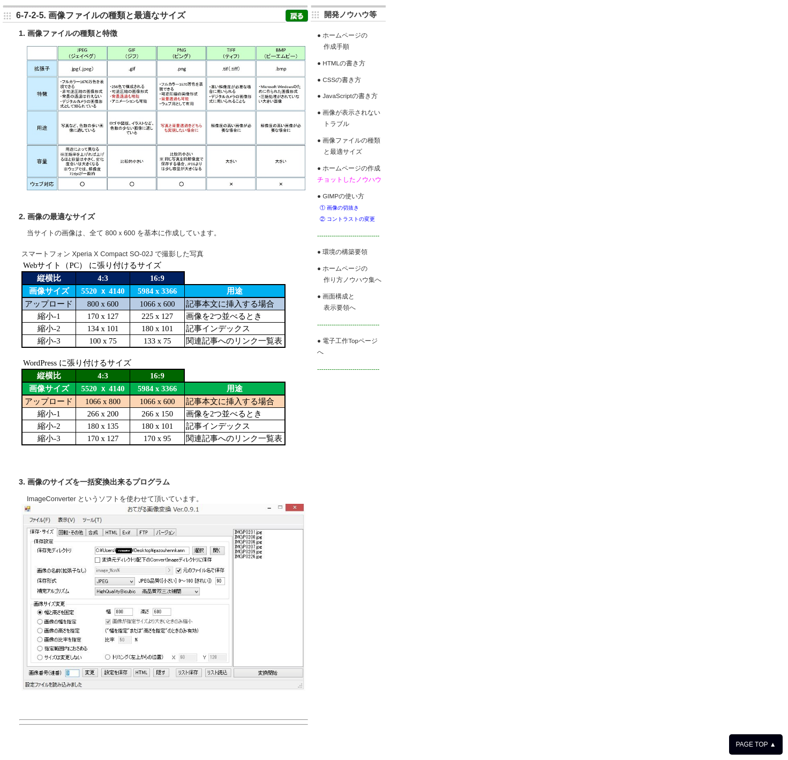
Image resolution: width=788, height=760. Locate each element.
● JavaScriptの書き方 (347, 95)
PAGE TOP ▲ (756, 744)
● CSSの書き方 (339, 79)
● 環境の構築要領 (342, 251)
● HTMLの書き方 (341, 62)
